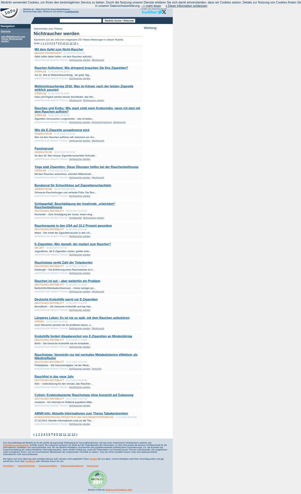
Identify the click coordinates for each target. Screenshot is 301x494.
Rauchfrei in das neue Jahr (54, 376)
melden (93, 459)
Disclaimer (8, 466)
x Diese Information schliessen (186, 5)
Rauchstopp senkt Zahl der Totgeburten (64, 262)
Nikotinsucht (98, 60)
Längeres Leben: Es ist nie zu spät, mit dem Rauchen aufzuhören (82, 317)
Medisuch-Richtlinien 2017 (118, 490)
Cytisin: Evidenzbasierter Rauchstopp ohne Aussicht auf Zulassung (84, 395)
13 (74, 43)
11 (67, 43)
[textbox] (81, 21)
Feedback (30, 461)
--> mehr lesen (151, 5)
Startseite (6, 31)
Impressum (92, 466)
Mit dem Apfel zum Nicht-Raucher (59, 49)
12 (70, 43)
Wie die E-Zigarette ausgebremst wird (62, 130)
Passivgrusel (44, 148)
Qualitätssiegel (71, 11)
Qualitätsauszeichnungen (16, 445)
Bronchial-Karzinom (102, 122)
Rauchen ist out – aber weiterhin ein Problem (67, 281)
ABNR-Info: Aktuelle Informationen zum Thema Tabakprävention (81, 413)
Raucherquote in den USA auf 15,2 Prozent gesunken (73, 225)
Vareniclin (97, 368)
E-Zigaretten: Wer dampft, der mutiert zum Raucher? (73, 244)
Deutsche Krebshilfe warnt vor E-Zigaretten (66, 299)
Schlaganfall (75, 218)
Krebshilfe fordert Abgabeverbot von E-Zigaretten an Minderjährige (83, 336)
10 (63, 43)
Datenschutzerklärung (72, 466)
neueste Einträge (26, 466)
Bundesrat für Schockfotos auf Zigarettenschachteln (73, 185)
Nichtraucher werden (79, 60)
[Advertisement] (157, 87)
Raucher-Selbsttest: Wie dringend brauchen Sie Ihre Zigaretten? (81, 68)
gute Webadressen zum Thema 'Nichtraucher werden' (13, 38)
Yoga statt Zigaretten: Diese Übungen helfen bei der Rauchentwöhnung (86, 167)
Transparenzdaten (48, 466)
